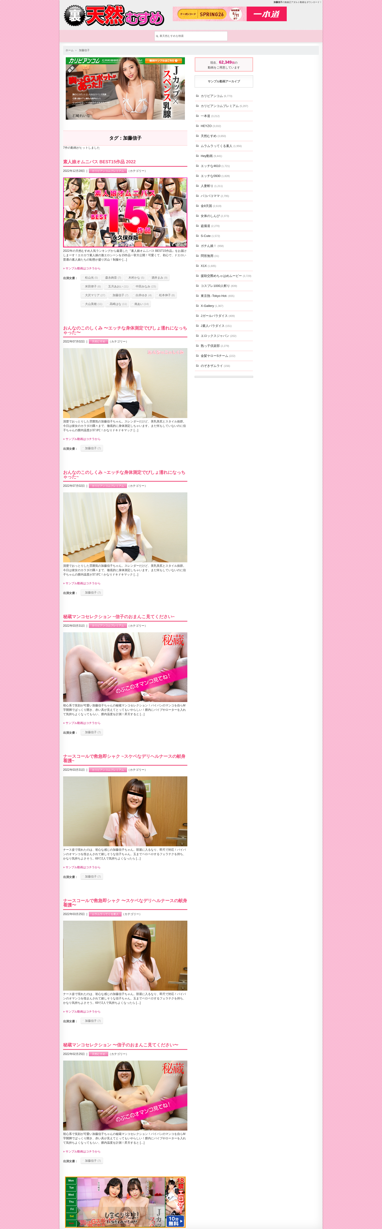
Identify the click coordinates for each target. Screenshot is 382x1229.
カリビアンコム (216, 96)
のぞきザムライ (215, 366)
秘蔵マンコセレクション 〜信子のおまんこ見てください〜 (120, 1045)
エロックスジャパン (218, 336)
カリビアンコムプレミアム (108, 170)
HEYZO (211, 126)
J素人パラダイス (216, 326)
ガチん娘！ (212, 246)
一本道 (210, 116)
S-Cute (210, 236)
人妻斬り (212, 186)
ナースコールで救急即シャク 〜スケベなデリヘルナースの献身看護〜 (125, 902)
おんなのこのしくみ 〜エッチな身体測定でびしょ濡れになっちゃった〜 (125, 330)
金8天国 (211, 206)
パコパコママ (215, 196)
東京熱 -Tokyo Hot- (217, 296)
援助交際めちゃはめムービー (226, 276)
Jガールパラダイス (218, 316)
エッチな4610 (215, 166)
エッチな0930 (215, 176)
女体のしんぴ (215, 216)
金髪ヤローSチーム (218, 356)
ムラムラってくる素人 (105, 914)
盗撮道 (210, 226)
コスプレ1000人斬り (219, 286)
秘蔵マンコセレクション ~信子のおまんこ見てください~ (119, 616)
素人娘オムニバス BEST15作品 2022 (99, 161)
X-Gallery (212, 306)
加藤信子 (84, 50)
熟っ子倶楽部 (215, 346)
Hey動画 (211, 156)
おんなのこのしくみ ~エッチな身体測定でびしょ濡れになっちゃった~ (124, 474)
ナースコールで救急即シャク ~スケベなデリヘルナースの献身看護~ (124, 758)
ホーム (70, 50)
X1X (208, 266)
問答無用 (210, 256)
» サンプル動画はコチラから (82, 268)
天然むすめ (98, 341)
